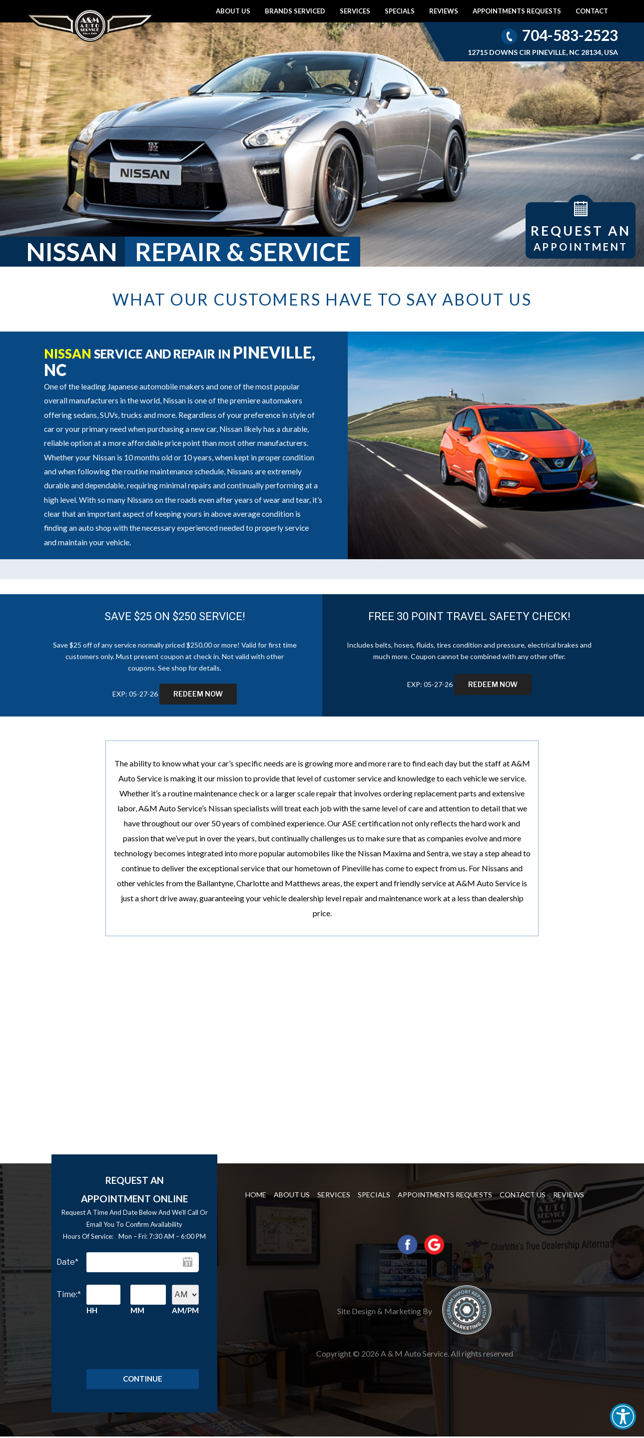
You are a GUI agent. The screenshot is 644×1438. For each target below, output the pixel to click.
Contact (592, 11)
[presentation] (131, 1346)
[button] (623, 1416)
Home (255, 1194)
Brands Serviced (295, 11)
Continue (142, 1379)
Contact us (523, 1194)
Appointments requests (517, 11)
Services (355, 11)
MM (137, 1310)
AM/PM (185, 1310)
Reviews (443, 11)
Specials (400, 11)
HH (91, 1310)
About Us (233, 11)
